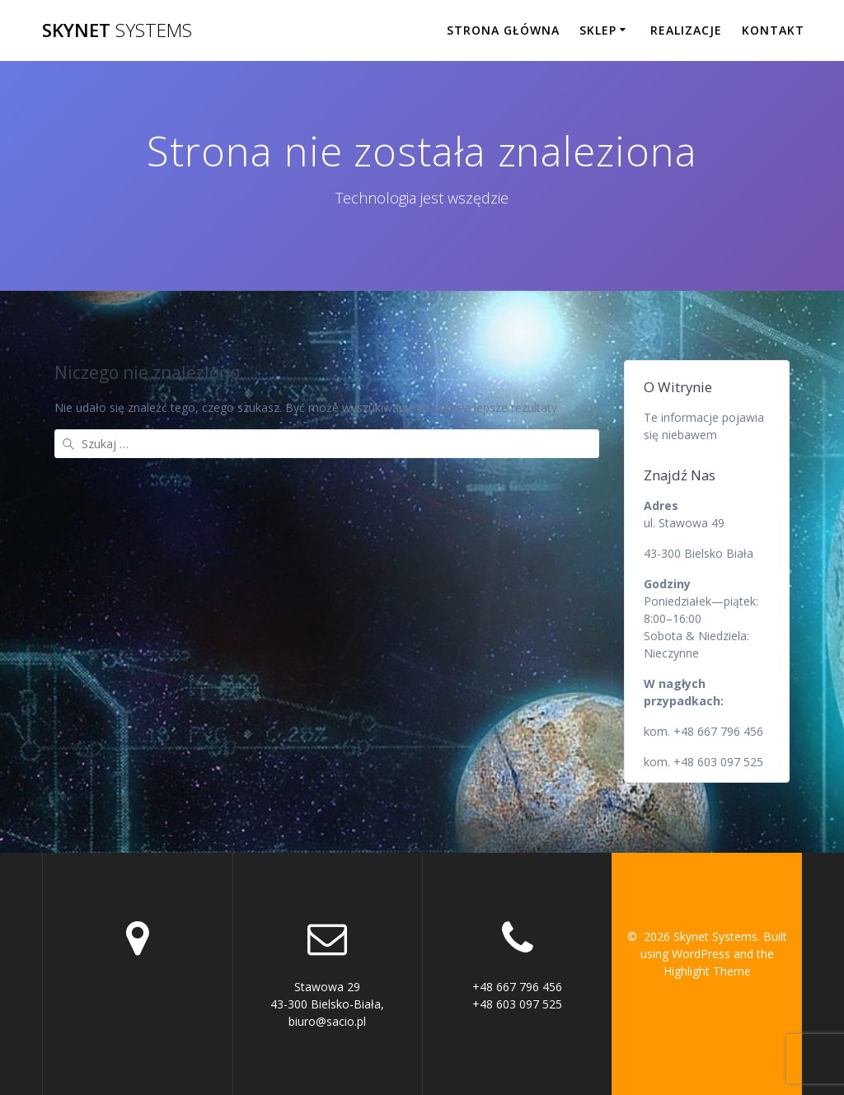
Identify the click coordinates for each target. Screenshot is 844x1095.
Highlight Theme (707, 971)
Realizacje (686, 30)
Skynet (117, 30)
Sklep (598, 30)
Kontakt (773, 30)
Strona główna (503, 30)
